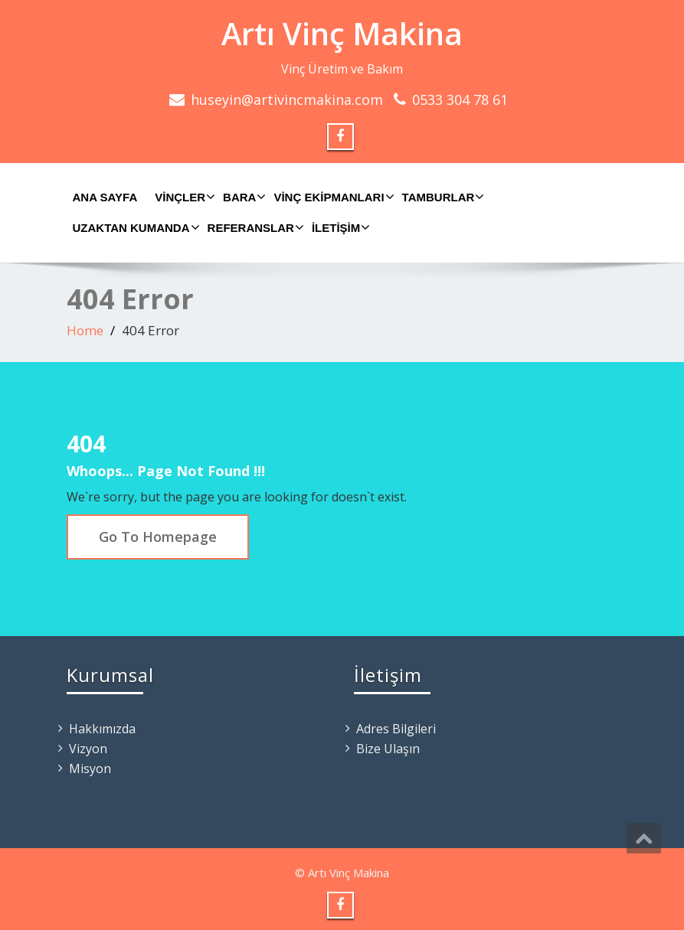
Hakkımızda (102, 728)
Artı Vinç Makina (342, 33)
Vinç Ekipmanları (331, 197)
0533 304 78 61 (460, 99)
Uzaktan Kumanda (134, 227)
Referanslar (254, 227)
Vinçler (183, 197)
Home (85, 330)
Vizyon (88, 748)
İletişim (339, 227)
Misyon (90, 768)
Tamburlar (441, 197)
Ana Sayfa (105, 197)
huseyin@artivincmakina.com (287, 99)
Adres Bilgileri (396, 728)
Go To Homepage (158, 536)
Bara (242, 197)
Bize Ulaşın (388, 748)
